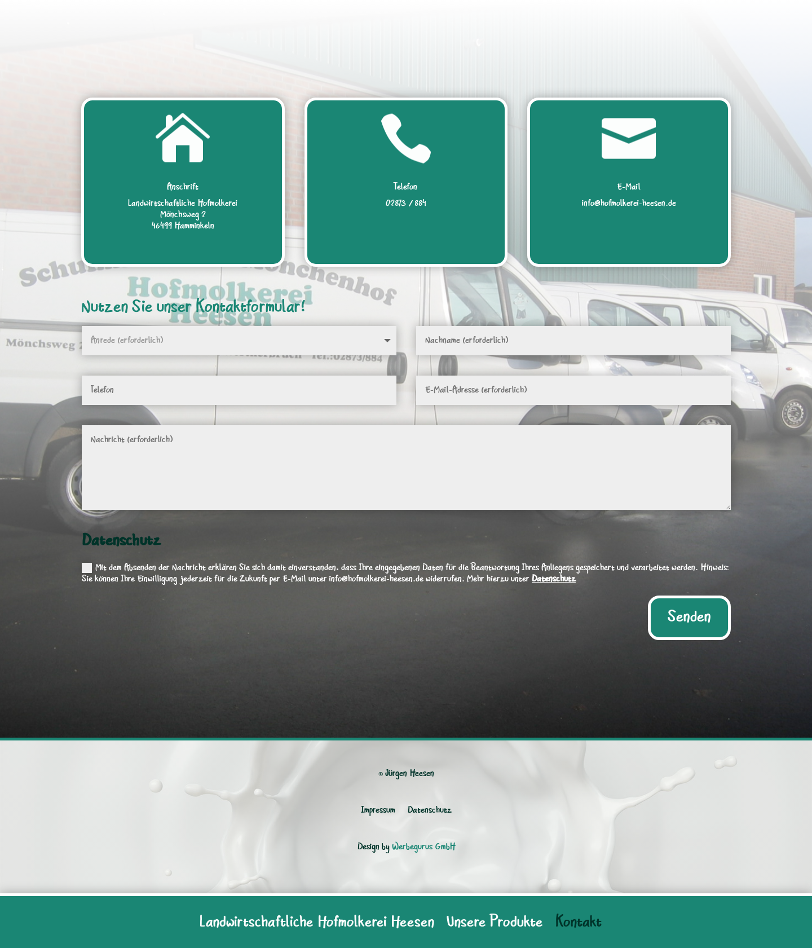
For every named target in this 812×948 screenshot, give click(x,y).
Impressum (378, 810)
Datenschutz (554, 579)
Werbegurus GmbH (423, 847)
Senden (689, 617)
